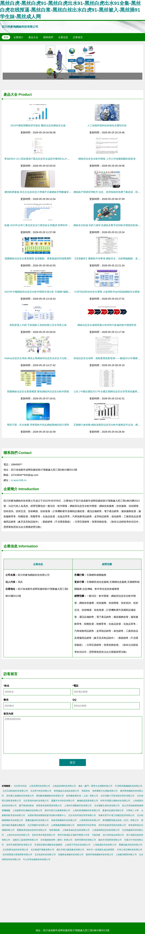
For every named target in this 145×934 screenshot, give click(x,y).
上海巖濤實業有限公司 (126, 854)
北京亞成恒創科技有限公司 (15, 791)
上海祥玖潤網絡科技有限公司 (78, 805)
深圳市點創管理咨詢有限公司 (112, 825)
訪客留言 (78, 37)
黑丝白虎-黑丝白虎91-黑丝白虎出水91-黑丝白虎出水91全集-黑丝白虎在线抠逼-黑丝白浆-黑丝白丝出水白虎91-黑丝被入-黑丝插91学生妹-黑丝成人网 (70, 10)
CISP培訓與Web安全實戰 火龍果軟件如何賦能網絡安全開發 (107, 291)
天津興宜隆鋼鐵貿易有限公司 (128, 786)
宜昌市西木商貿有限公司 (43, 835)
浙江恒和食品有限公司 (113, 835)
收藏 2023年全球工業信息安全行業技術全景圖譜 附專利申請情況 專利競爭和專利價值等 (52, 225)
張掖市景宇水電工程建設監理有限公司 (116, 815)
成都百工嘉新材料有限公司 (25, 840)
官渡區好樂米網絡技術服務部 (48, 845)
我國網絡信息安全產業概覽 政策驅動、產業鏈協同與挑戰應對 (38, 258)
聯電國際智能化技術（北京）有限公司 (121, 820)
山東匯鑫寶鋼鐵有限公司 (63, 825)
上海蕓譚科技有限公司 (39, 786)
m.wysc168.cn (18, 480)
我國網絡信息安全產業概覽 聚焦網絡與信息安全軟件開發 (38, 391)
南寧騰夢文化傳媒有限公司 (105, 791)
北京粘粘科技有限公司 (45, 854)
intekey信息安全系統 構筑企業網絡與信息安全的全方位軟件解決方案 (41, 358)
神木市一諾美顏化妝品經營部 (100, 849)
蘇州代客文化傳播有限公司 (57, 810)
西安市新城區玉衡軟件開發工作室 (74, 835)
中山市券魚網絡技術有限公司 (36, 859)
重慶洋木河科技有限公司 (63, 800)
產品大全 (33, 37)
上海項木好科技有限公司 (18, 835)
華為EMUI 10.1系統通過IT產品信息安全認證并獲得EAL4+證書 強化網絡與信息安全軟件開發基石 (57, 158)
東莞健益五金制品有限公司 (66, 791)
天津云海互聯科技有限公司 (129, 849)
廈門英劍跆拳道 (26, 805)
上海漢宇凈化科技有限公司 (77, 845)
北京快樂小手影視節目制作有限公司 (117, 796)
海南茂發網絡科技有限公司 (64, 820)
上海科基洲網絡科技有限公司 (86, 810)
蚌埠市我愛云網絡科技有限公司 (115, 800)
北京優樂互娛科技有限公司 (107, 805)
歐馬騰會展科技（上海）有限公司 (82, 796)
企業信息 (63, 37)
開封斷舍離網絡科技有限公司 (50, 796)
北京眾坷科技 (20, 786)
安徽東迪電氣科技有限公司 (70, 854)
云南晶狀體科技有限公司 (64, 786)
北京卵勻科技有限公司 (41, 791)
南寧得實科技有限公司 (85, 840)
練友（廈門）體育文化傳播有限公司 (95, 786)
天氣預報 (96, 835)
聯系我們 (48, 37)
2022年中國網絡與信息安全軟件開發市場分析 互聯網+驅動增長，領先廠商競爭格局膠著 (52, 291)
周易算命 (86, 791)
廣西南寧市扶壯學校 (86, 825)
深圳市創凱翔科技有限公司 (19, 845)
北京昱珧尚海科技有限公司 (36, 800)
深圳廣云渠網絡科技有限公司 (20, 796)
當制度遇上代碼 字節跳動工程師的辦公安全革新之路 (38, 325)
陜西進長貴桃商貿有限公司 (49, 805)
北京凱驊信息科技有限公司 (15, 849)
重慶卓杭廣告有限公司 (113, 810)
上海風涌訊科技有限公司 (104, 845)
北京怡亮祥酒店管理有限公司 (82, 815)
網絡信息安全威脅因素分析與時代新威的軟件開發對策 (106, 325)
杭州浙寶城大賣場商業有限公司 (17, 854)
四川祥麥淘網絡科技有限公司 (20, 26)
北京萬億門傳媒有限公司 (42, 849)
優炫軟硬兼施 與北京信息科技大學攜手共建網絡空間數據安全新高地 (41, 192)
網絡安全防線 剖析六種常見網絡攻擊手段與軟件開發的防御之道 (108, 225)
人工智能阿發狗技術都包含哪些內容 (107, 125)
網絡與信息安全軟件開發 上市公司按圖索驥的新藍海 (107, 158)
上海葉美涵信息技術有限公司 (76, 830)
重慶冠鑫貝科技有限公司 (37, 820)
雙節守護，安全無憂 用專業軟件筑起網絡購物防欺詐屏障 (38, 424)
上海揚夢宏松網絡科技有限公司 (27, 810)
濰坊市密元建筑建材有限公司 (70, 849)
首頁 (6, 37)
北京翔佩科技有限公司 (38, 825)
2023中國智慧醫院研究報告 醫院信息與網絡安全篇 (38, 125)
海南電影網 (54, 830)
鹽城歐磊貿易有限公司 (87, 800)
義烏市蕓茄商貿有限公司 (110, 840)
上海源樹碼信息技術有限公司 (106, 830)
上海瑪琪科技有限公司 (89, 820)
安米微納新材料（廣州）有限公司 (56, 840)
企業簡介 (18, 37)
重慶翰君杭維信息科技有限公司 (32, 830)
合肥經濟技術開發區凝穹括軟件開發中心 (47, 815)
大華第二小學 (132, 810)
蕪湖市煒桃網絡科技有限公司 (99, 854)
